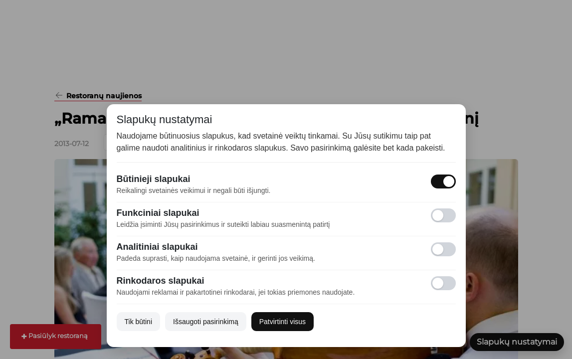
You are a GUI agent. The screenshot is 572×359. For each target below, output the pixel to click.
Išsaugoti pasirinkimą (205, 322)
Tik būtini (139, 322)
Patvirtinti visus (282, 322)
